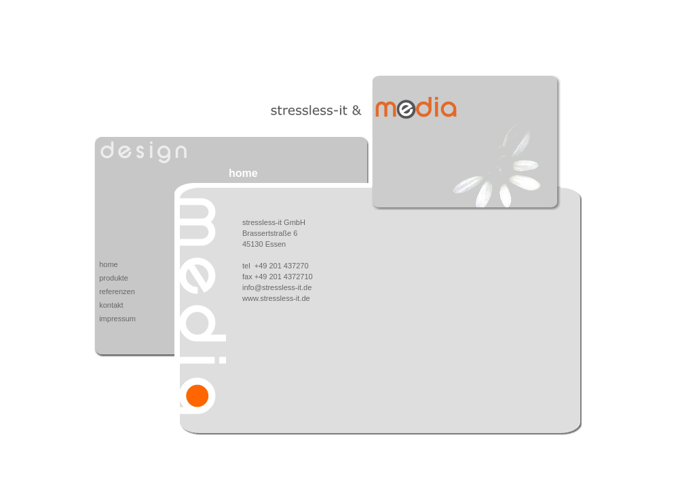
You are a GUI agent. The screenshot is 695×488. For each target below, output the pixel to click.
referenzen (117, 291)
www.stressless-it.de (276, 298)
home (108, 264)
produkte (113, 278)
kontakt (111, 305)
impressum (117, 318)
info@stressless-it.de (277, 287)
